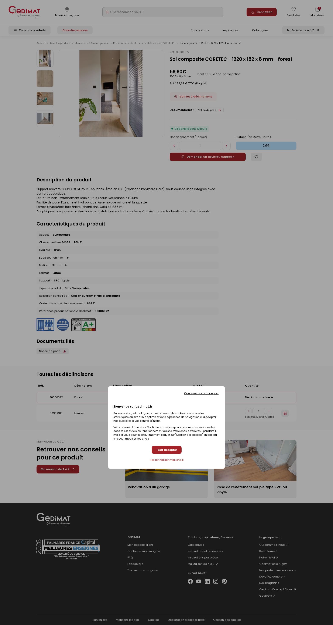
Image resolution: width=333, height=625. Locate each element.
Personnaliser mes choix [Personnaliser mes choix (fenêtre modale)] (166, 459)
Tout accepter (166, 450)
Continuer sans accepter (201, 393)
